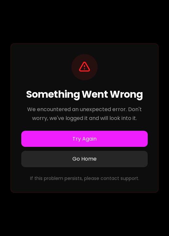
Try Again (84, 139)
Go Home (84, 159)
